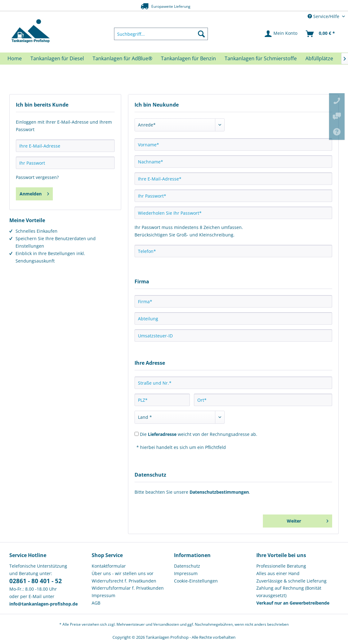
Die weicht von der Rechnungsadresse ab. (198, 434)
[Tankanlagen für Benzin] (188, 58)
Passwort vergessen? (37, 177)
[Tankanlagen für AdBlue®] (122, 58)
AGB (96, 603)
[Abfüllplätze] (319, 58)
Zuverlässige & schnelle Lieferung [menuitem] (291, 581)
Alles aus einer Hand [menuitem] (278, 573)
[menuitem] (161, 34)
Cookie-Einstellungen (196, 581)
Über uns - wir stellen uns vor (122, 573)
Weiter (307, 520)
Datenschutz (187, 566)
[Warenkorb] (320, 34)
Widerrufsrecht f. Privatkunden (124, 581)
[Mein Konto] (281, 34)
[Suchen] (201, 34)
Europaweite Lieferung (163, 6)
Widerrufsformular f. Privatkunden (128, 588)
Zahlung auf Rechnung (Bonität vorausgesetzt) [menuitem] (288, 591)
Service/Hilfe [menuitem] (324, 16)
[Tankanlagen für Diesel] (57, 58)
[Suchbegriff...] (161, 34)
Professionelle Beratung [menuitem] (281, 566)
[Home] (14, 58)
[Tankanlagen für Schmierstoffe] (260, 58)
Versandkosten (166, 624)
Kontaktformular (109, 566)
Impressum (103, 595)
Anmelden (34, 193)
